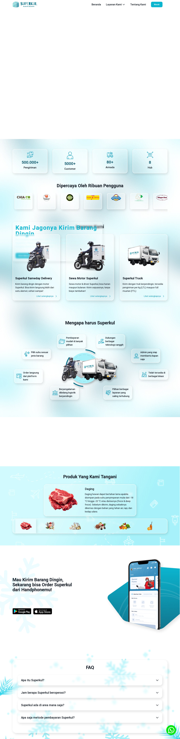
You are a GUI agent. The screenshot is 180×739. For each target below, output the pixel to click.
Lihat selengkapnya (46, 296)
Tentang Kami (138, 4)
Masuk (157, 4)
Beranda (96, 4)
